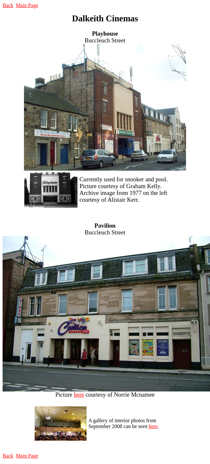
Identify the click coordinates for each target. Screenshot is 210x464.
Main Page (27, 5)
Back (8, 5)
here (79, 394)
